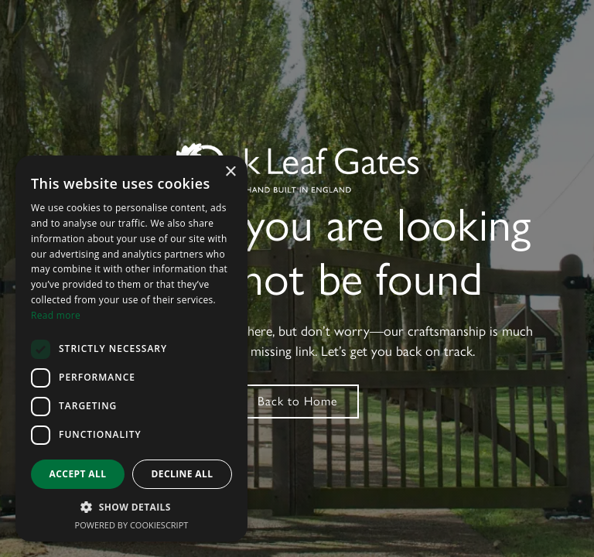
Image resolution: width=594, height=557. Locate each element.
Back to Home (297, 401)
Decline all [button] (182, 473)
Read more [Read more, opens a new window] (55, 315)
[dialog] (131, 348)
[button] (131, 507)
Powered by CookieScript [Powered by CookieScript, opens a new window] (132, 525)
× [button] (230, 172)
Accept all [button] (78, 473)
